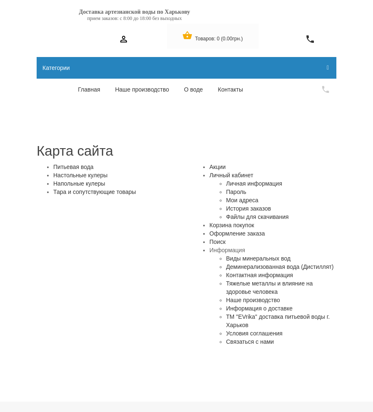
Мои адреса (242, 200)
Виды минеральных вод (258, 258)
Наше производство (253, 300)
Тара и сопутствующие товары (94, 192)
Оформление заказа (237, 233)
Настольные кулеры (80, 175)
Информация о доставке (259, 308)
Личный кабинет (231, 175)
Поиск (217, 241)
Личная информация (254, 183)
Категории (185, 68)
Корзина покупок (231, 225)
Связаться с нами (250, 341)
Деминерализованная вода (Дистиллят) (279, 266)
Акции (217, 167)
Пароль (236, 192)
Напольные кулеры (79, 183)
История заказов (248, 208)
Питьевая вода (73, 167)
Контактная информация (259, 275)
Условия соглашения (254, 333)
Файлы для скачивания (257, 216)
